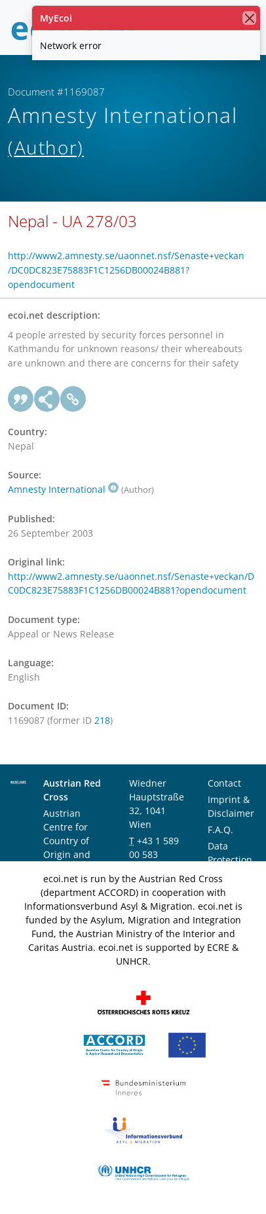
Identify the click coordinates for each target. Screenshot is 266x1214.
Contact (224, 783)
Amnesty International (63, 489)
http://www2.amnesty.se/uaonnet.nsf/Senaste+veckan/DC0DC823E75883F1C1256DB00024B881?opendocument (126, 269)
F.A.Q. (220, 829)
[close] (249, 18)
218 (102, 720)
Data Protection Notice (230, 860)
